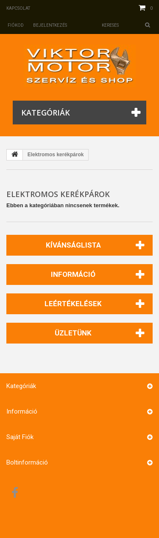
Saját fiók (19, 437)
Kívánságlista (73, 245)
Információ (73, 274)
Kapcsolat (18, 8)
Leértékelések (73, 303)
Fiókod (16, 25)
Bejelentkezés (50, 25)
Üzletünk (73, 333)
